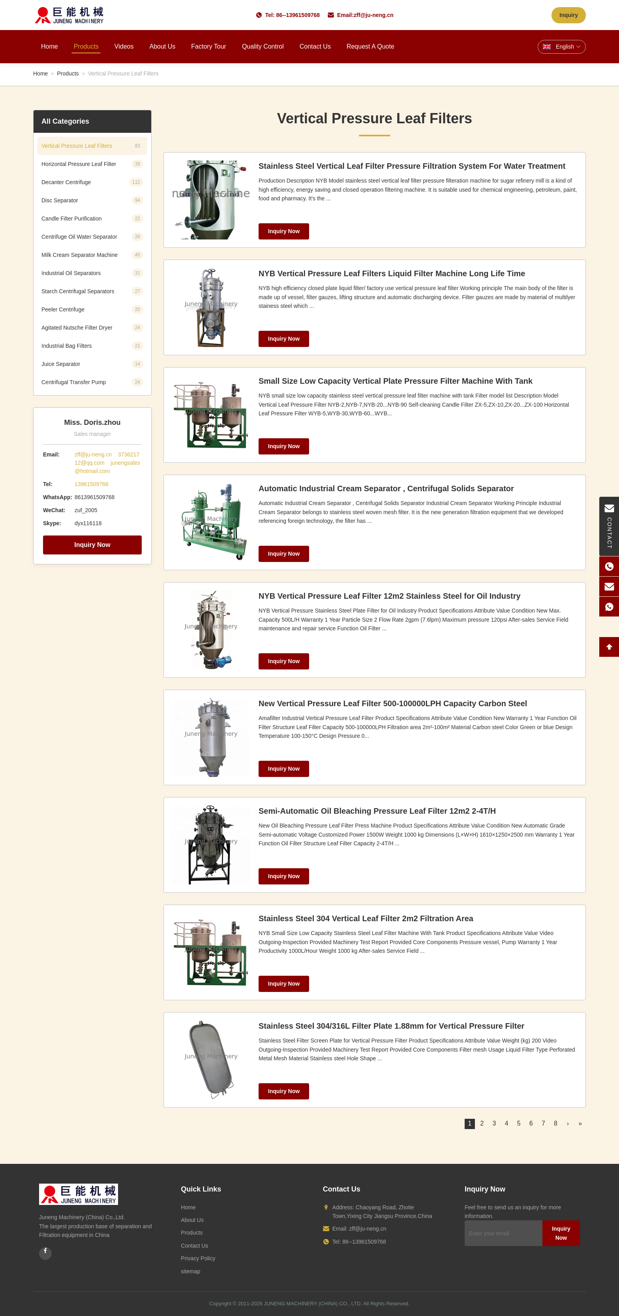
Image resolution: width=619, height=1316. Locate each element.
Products (86, 46)
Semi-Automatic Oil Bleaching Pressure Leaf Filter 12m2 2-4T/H (377, 811)
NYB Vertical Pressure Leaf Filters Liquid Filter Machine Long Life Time (392, 273)
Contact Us (315, 46)
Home (49, 46)
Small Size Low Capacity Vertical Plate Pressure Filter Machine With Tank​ (396, 381)
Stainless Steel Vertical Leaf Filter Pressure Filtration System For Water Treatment (412, 166)
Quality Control (263, 46)
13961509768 (92, 484)
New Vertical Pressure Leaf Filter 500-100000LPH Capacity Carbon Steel (393, 703)
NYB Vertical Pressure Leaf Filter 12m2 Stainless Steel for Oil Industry (390, 596)
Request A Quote (370, 46)
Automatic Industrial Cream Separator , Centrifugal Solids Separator (386, 488)
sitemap (190, 1271)
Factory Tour (208, 46)
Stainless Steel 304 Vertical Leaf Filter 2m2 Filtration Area (366, 918)
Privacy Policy (198, 1258)
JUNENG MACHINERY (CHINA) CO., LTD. (313, 1304)
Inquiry (568, 15)
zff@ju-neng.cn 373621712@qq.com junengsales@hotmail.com (107, 462)
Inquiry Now (92, 544)
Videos (124, 46)
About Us (162, 46)
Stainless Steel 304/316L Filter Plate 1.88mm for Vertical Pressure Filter (391, 1026)
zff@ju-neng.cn (374, 15)
